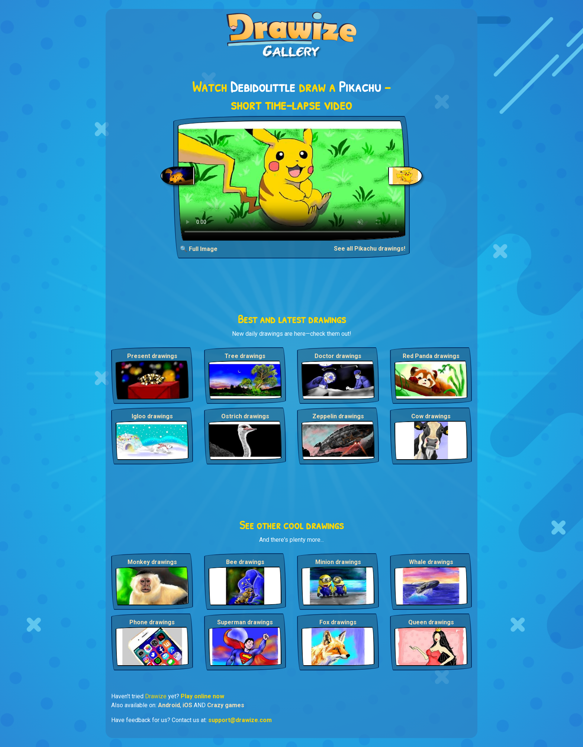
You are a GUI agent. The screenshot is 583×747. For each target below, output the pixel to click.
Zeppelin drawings (338, 416)
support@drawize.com (240, 720)
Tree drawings (245, 356)
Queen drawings (431, 622)
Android (169, 705)
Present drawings (152, 356)
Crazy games (225, 705)
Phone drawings (152, 622)
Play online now (202, 696)
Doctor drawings (338, 356)
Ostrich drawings (245, 416)
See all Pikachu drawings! (369, 248)
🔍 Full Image (199, 248)
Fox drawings (338, 622)
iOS (187, 705)
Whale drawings (431, 562)
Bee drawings (245, 562)
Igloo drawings (152, 416)
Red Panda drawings (431, 356)
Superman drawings (245, 622)
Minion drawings (338, 562)
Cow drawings (431, 416)
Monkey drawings (152, 562)
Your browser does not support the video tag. (292, 180)
